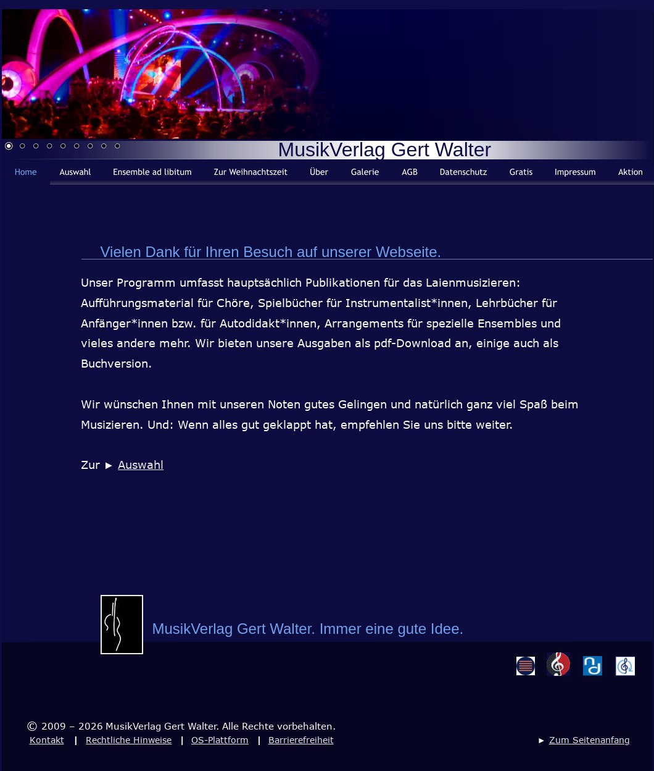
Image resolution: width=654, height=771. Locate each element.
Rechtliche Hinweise (129, 740)
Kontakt (47, 740)
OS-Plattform (220, 740)
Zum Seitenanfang (589, 740)
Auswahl (141, 464)
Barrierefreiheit (301, 740)
